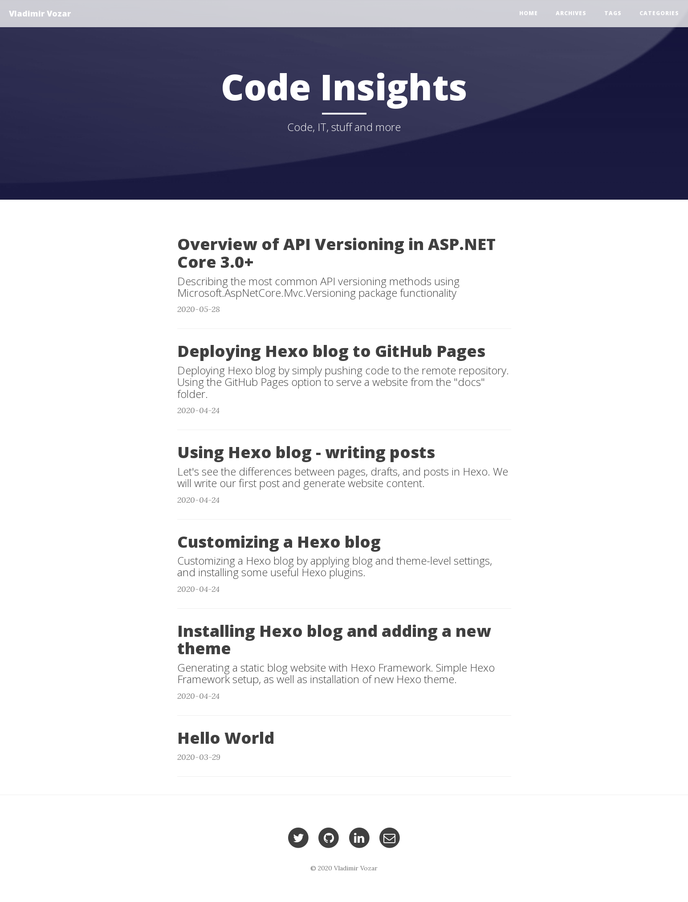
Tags (613, 13)
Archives (571, 13)
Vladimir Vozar (40, 13)
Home (528, 13)
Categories (659, 13)
